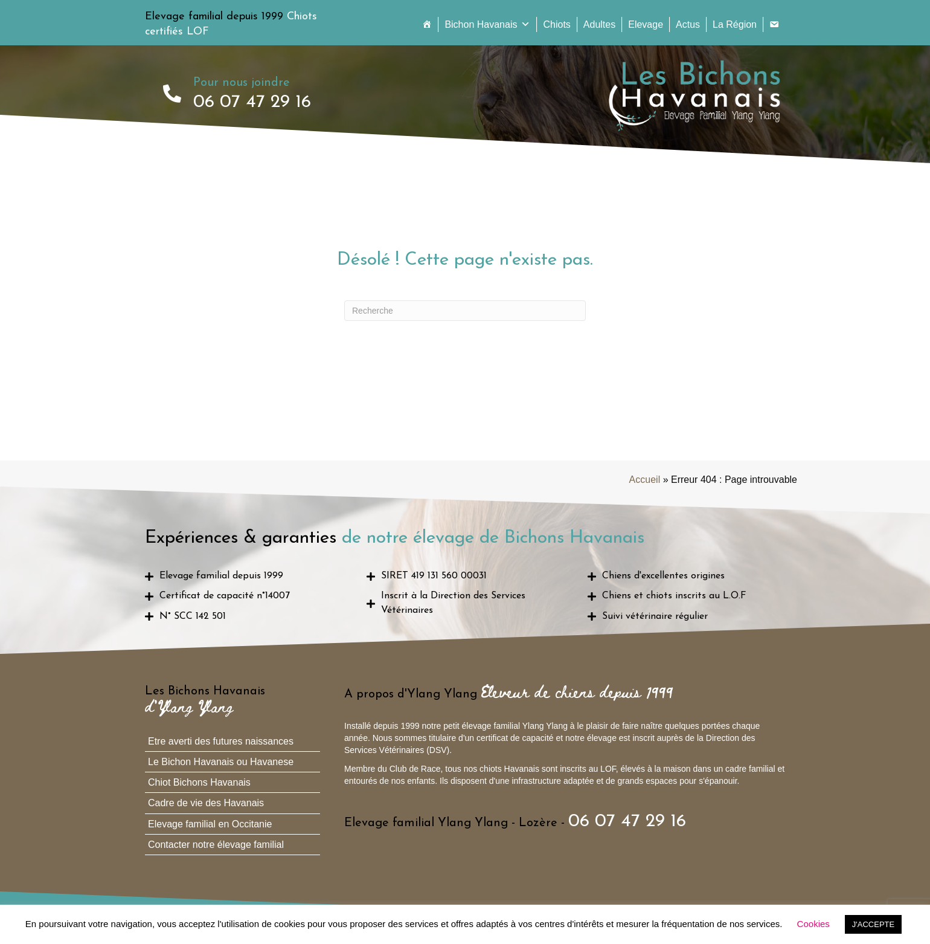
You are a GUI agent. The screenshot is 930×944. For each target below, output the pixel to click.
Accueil (645, 479)
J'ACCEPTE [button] (873, 924)
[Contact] (774, 24)
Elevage (645, 24)
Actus (688, 24)
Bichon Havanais (487, 24)
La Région (735, 24)
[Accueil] (427, 24)
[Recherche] (465, 310)
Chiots (556, 24)
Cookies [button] (813, 924)
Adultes (599, 24)
